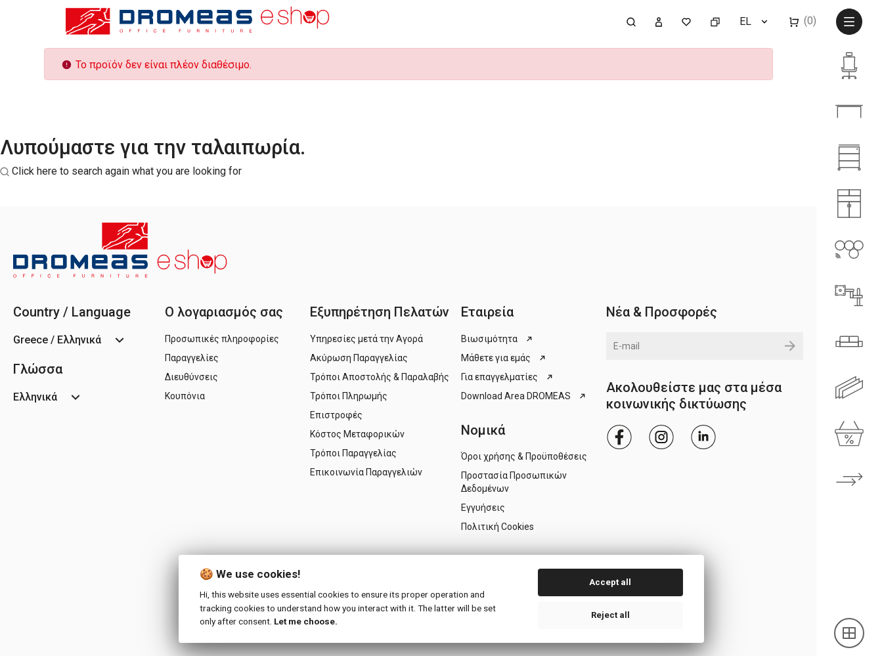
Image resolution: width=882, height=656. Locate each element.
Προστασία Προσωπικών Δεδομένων (514, 482)
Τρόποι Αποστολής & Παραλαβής (379, 377)
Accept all (610, 582)
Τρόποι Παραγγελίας (353, 453)
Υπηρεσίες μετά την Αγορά (366, 339)
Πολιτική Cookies (497, 526)
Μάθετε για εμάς (504, 358)
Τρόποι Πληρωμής (348, 396)
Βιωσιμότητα (498, 339)
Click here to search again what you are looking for (127, 171)
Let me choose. (306, 621)
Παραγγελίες (192, 358)
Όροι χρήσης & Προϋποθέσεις (524, 456)
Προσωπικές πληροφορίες (222, 339)
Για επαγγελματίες (508, 377)
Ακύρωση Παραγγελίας (359, 358)
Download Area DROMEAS (524, 396)
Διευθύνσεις (191, 377)
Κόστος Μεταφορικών (357, 434)
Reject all (610, 615)
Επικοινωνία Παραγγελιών (366, 472)
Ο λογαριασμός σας (224, 312)
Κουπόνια (185, 396)
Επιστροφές (336, 415)
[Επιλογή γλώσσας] (754, 21)
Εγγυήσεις (483, 507)
